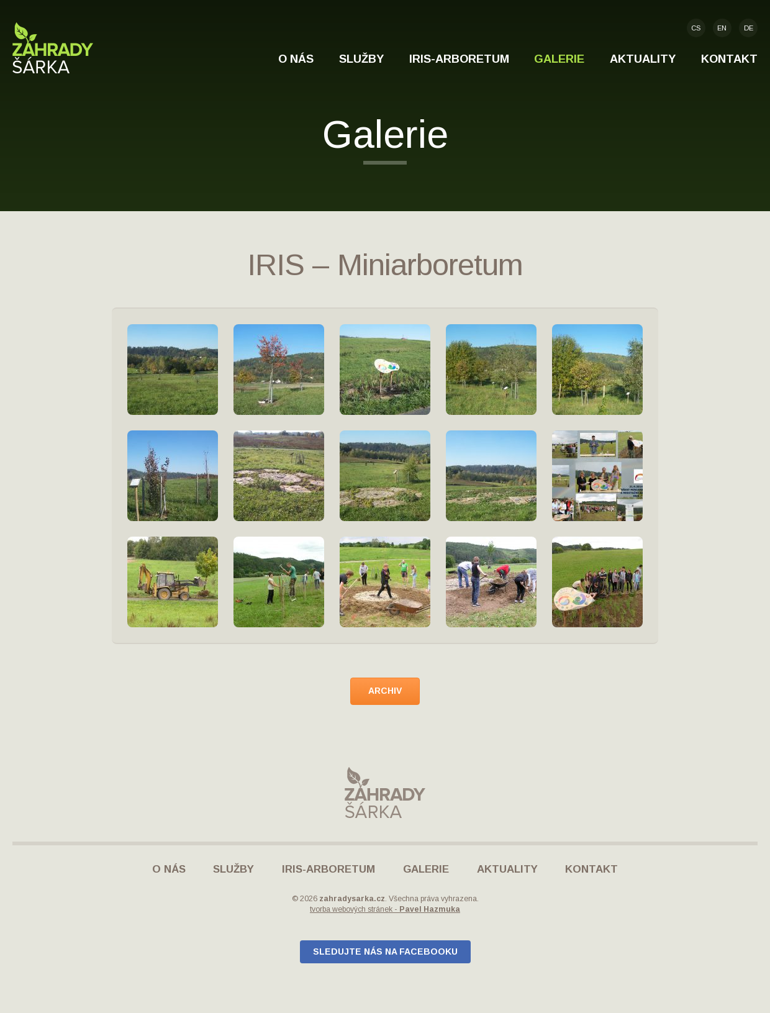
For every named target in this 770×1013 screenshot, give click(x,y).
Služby (361, 58)
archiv (385, 691)
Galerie (559, 58)
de (748, 28)
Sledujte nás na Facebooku (385, 951)
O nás (296, 58)
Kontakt (729, 58)
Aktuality (643, 58)
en (722, 28)
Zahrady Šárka (52, 47)
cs (695, 28)
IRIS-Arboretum (459, 58)
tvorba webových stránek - (385, 909)
